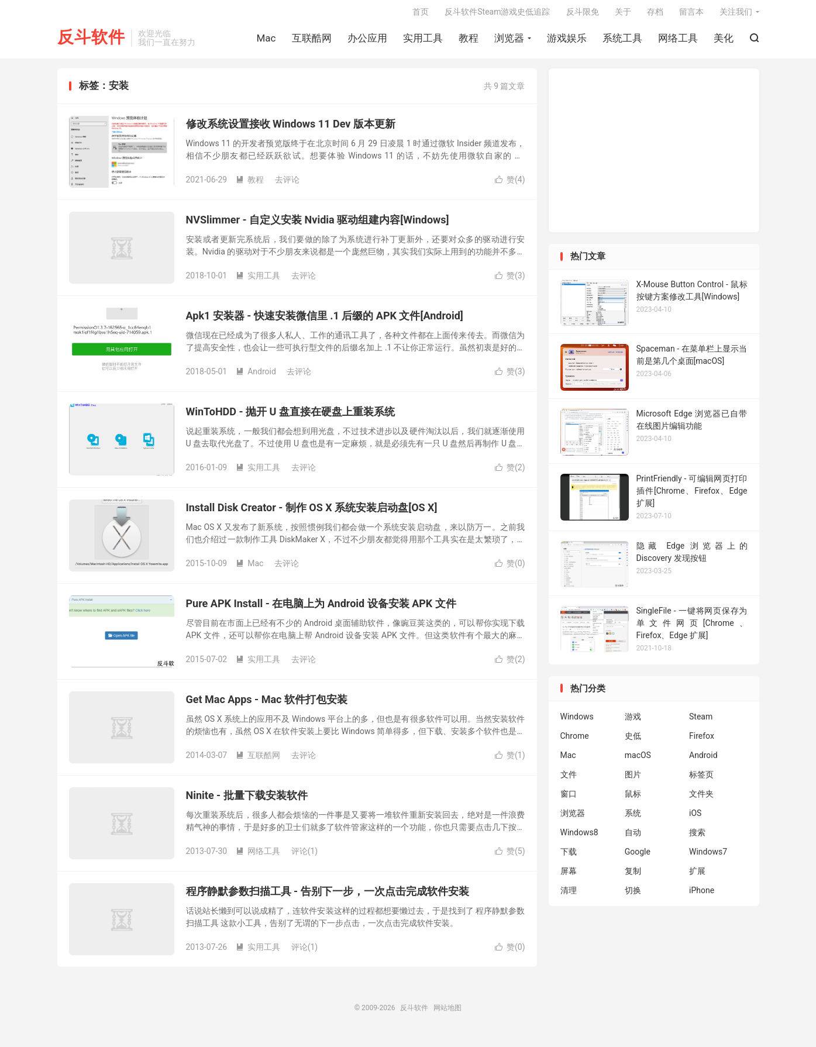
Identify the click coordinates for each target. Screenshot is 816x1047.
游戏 (633, 723)
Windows (577, 723)
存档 (655, 15)
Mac (266, 41)
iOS (695, 819)
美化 (724, 41)
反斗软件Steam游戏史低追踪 (497, 15)
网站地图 (447, 1014)
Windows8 (579, 838)
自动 (633, 838)
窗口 (568, 800)
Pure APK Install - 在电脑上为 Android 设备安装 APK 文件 (321, 609)
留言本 (691, 15)
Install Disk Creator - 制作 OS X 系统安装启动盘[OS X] (312, 513)
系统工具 (622, 41)
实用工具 (423, 41)
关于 (623, 15)
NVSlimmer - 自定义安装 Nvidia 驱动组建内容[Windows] (317, 225)
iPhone (701, 896)
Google (637, 858)
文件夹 (701, 800)
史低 (633, 742)
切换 (633, 896)
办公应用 (367, 41)
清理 (568, 896)
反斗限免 (582, 15)
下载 (568, 858)
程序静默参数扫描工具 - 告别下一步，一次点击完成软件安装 (327, 897)
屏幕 (568, 877)
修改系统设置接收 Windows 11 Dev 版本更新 (290, 129)
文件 (568, 781)
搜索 (697, 838)
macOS (638, 761)
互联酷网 (312, 41)
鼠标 (633, 800)
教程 (468, 41)
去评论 (287, 185)
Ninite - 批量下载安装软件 (247, 801)
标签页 (701, 781)
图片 (633, 781)
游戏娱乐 (567, 41)
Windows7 (708, 858)
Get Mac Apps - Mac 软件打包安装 (266, 705)
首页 (420, 15)
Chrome (574, 742)
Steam (700, 723)
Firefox (701, 742)
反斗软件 (91, 41)
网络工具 (678, 41)
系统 (633, 819)
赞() (510, 185)
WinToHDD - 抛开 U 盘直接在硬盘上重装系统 (290, 417)
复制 (633, 877)
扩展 (697, 877)
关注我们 (735, 15)
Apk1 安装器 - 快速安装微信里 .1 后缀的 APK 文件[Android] (324, 321)
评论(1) (304, 857)
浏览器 (509, 41)
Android (256, 377)
